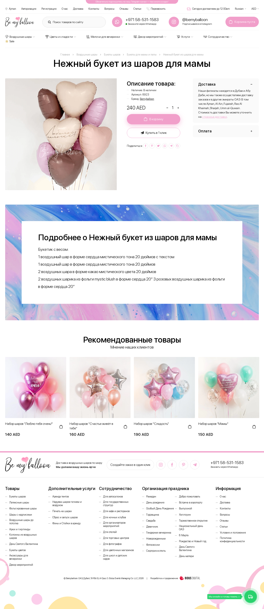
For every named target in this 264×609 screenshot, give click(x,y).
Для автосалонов (113, 496)
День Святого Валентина (23, 543)
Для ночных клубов (114, 517)
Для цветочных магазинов (118, 550)
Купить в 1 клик (154, 133)
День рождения (155, 502)
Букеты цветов (17, 550)
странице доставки (214, 116)
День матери (186, 556)
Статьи (137, 8)
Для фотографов (112, 543)
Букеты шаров (17, 496)
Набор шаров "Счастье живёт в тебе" (91, 426)
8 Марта (184, 535)
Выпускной (185, 508)
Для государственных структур (115, 503)
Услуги (183, 36)
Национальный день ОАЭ (191, 527)
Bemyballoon (147, 98)
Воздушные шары (18, 36)
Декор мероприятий (148, 36)
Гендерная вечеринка (158, 532)
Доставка (78, 8)
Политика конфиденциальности (232, 539)
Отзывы (124, 8)
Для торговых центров (116, 538)
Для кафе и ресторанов (116, 511)
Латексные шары (19, 502)
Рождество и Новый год (192, 541)
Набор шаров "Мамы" (213, 424)
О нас (65, 8)
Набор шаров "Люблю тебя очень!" (29, 424)
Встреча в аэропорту (190, 502)
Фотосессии (153, 544)
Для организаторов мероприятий (114, 524)
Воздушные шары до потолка (21, 521)
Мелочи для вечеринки (103, 36)
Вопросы (109, 8)
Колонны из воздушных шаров (23, 536)
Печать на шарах (62, 511)
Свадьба (151, 520)
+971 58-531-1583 (227, 462)
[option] (61, 134)
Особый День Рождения (160, 508)
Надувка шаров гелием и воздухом (67, 503)
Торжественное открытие (193, 520)
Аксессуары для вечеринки (18, 557)
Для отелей (110, 532)
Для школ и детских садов (115, 557)
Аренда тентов (60, 496)
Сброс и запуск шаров (65, 517)
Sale (9, 41)
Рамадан (151, 496)
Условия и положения (233, 532)
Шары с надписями (20, 514)
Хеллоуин (185, 514)
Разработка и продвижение (175, 578)
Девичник (152, 526)
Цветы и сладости (59, 36)
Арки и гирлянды (19, 529)
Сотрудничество (216, 36)
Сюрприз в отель (156, 550)
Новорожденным (156, 538)
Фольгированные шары (23, 508)
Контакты (93, 8)
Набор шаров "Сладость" (151, 424)
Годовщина (152, 514)
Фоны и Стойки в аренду (66, 523)
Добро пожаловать (189, 496)
